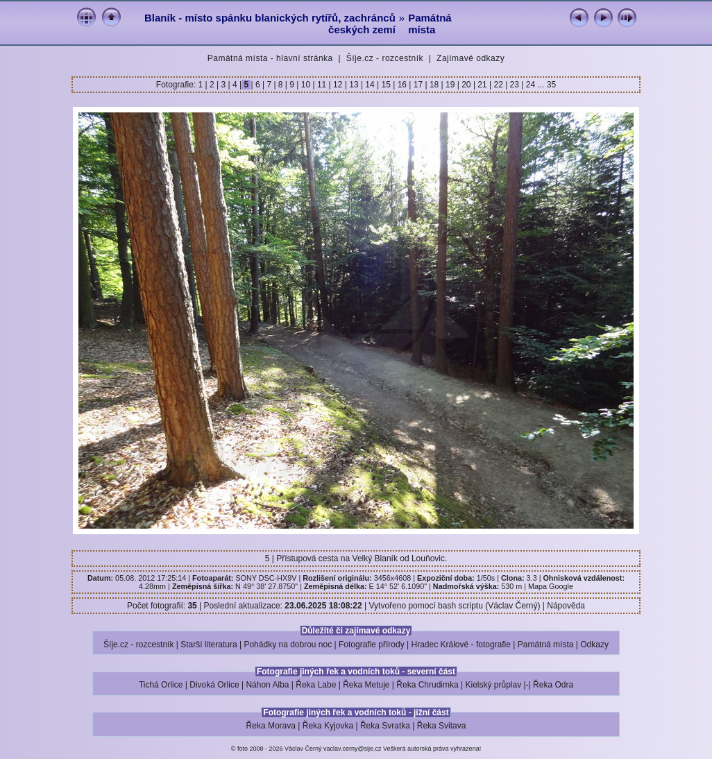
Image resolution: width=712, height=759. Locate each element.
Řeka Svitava (441, 726)
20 (466, 84)
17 (418, 84)
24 (530, 84)
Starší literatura (208, 644)
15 (386, 84)
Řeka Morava (271, 726)
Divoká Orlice (214, 685)
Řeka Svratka (385, 726)
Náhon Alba (267, 685)
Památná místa (430, 23)
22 (498, 84)
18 (434, 84)
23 (514, 84)
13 (354, 84)
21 (482, 84)
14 (370, 84)
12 (338, 84)
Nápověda (566, 606)
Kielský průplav (493, 685)
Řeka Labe (316, 685)
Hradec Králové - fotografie (461, 644)
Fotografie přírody (372, 644)
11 (322, 84)
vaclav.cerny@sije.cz (352, 748)
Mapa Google (550, 586)
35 (551, 84)
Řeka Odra (553, 685)
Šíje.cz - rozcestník (384, 58)
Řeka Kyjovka (328, 726)
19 (450, 84)
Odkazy (594, 644)
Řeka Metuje (366, 685)
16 (402, 84)
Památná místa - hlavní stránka (270, 58)
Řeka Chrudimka (427, 685)
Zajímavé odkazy (470, 58)
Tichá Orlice (161, 685)
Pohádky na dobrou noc (288, 644)
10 (305, 84)
